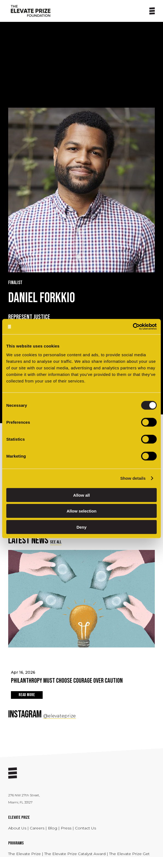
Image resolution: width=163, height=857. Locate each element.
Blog (52, 828)
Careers (37, 828)
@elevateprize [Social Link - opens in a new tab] (59, 715)
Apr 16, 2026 (81, 678)
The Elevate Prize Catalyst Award (75, 853)
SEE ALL (56, 542)
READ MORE (27, 694)
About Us (17, 828)
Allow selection (81, 511)
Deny (82, 527)
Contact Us (85, 828)
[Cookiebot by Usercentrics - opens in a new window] (133, 326)
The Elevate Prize (25, 853)
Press (66, 828)
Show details (133, 478)
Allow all (81, 495)
